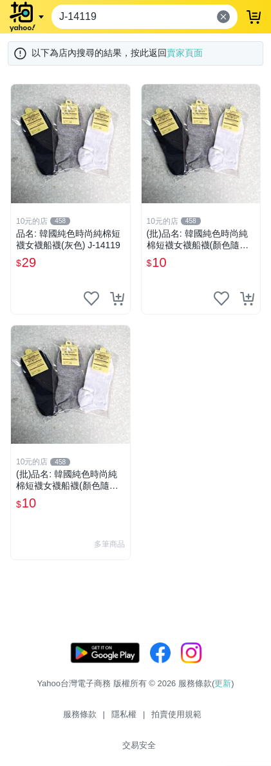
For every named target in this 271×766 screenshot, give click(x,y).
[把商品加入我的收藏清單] (91, 298)
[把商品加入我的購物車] (117, 298)
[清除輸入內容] (223, 16)
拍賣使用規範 (176, 714)
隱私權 (123, 714)
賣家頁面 (185, 53)
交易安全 (139, 745)
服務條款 (80, 714)
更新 (222, 683)
